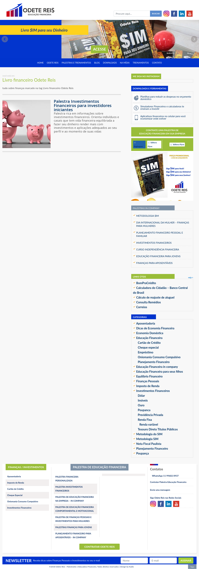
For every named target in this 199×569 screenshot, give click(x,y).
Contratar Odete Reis (99, 546)
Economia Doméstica (149, 333)
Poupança (142, 453)
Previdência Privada (150, 415)
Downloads (110, 62)
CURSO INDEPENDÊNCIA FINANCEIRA (157, 249)
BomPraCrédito (146, 283)
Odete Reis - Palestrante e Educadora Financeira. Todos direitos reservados (87, 566)
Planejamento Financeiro (154, 362)
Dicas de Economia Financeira (155, 328)
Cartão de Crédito (149, 342)
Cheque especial (148, 347)
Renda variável (148, 424)
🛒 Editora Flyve (152, 144)
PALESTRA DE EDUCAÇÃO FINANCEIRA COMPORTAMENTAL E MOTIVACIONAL (74, 509)
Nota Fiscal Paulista (148, 443)
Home (40, 62)
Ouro (141, 405)
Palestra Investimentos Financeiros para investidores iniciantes (82, 105)
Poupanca (144, 410)
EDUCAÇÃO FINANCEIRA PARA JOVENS (158, 256)
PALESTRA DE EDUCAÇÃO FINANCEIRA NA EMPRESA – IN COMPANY (74, 499)
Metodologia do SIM (149, 434)
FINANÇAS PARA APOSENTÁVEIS (154, 262)
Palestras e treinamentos (76, 62)
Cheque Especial (14, 495)
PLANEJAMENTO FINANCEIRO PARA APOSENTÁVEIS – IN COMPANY (73, 535)
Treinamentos (141, 62)
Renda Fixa (145, 419)
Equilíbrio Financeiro (149, 376)
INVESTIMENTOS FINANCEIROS (154, 242)
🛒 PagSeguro (138, 144)
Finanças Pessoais (147, 381)
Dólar (141, 395)
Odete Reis (52, 62)
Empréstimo (145, 352)
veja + (190, 277)
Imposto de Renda (147, 386)
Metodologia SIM (147, 439)
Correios (141, 307)
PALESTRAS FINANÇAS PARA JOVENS (73, 527)
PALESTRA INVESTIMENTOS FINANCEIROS (69, 489)
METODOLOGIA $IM (147, 215)
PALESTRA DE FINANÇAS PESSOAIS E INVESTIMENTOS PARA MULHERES (73, 519)
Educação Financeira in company (157, 366)
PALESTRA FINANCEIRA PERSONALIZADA (66, 478)
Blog (97, 62)
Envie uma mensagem (160, 490)
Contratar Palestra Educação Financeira (168, 482)
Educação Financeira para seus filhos (159, 371)
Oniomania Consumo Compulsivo (159, 357)
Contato (157, 62)
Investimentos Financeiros (153, 391)
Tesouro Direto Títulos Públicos (158, 429)
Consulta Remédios (148, 302)
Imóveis (143, 400)
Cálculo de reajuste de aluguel (155, 297)
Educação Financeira (149, 338)
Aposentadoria (145, 323)
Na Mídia (125, 62)
